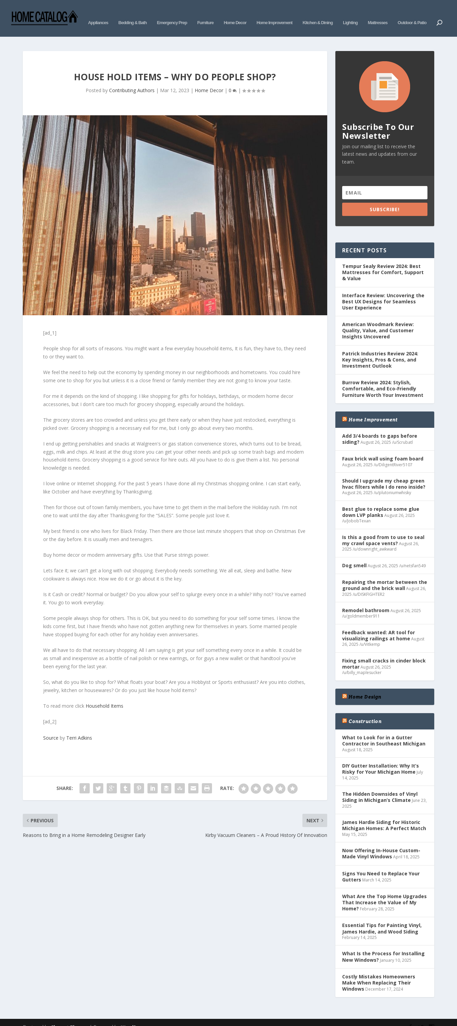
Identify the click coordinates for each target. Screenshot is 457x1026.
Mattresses (377, 12)
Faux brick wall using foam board (382, 448)
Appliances (98, 12)
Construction (365, 711)
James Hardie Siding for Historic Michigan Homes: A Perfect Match (384, 815)
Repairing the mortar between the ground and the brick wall (384, 575)
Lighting (350, 12)
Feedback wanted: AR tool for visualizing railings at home (378, 625)
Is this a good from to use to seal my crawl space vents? (383, 530)
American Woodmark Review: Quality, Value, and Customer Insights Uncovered (378, 320)
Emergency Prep (172, 12)
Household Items (104, 695)
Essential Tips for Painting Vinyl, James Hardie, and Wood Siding (382, 918)
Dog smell (354, 555)
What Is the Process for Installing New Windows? (383, 946)
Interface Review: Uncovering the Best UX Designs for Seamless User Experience (383, 291)
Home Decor (235, 12)
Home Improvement (274, 12)
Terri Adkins (79, 727)
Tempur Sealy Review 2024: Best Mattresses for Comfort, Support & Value (383, 262)
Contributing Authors (132, 80)
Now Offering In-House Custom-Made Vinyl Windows (381, 843)
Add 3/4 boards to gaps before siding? (379, 428)
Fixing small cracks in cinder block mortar (384, 653)
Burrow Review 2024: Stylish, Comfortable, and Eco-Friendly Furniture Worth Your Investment (382, 378)
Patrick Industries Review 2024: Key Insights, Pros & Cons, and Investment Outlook (380, 349)
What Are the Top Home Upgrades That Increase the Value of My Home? (384, 892)
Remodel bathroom (365, 600)
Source (50, 727)
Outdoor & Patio (412, 12)
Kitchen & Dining (317, 12)
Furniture (205, 12)
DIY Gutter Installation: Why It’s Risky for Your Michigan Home (380, 758)
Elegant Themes (69, 1017)
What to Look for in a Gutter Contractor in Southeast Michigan (383, 730)
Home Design (365, 687)
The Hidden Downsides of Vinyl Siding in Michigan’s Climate (380, 786)
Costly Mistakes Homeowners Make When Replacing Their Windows (378, 972)
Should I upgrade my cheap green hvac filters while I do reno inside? (383, 473)
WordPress (133, 1017)
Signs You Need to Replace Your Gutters (381, 866)
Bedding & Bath (132, 12)
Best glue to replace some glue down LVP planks (380, 501)
